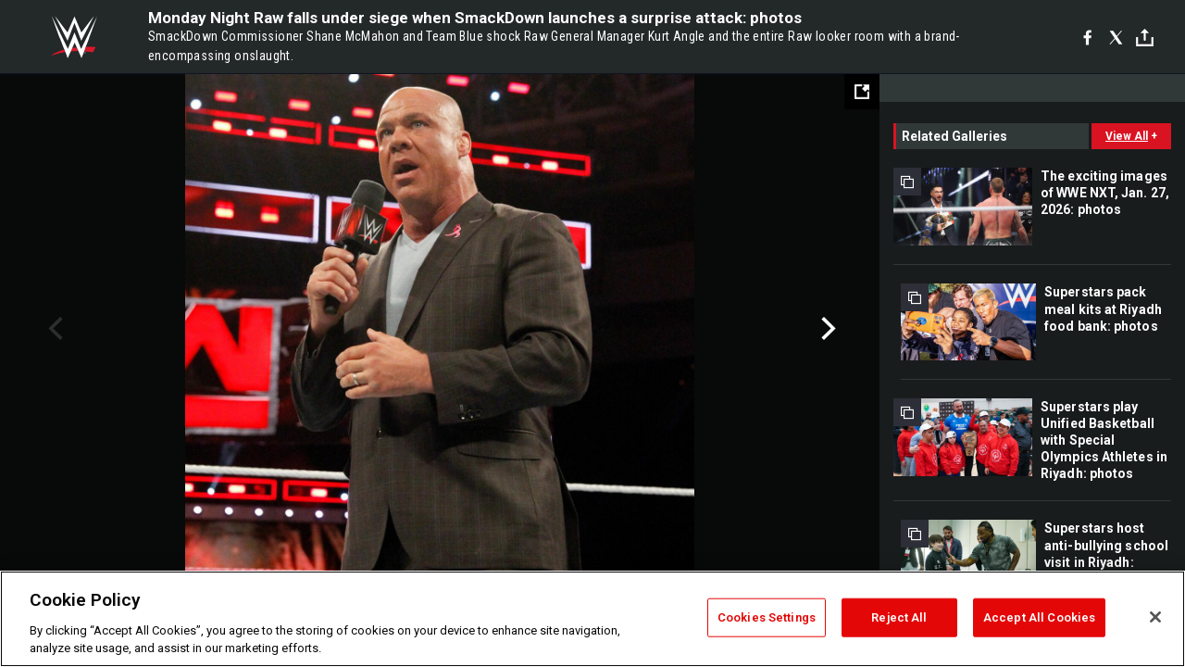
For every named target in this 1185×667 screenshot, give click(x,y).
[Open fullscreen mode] (861, 91)
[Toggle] (1144, 37)
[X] (1116, 37)
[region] (592, 619)
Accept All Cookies (1039, 617)
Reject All (899, 617)
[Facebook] (1087, 37)
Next (826, 329)
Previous (53, 329)
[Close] (1155, 617)
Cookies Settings (766, 617)
